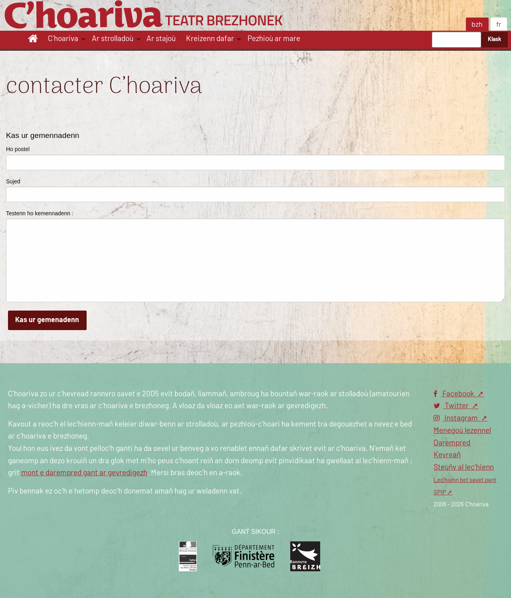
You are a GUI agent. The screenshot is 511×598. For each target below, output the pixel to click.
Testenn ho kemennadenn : (39, 213)
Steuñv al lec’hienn (464, 467)
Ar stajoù (161, 39)
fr (498, 24)
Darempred (452, 443)
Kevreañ (447, 455)
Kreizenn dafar (210, 39)
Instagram (456, 418)
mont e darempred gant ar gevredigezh (84, 473)
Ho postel (18, 149)
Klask (494, 39)
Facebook (455, 394)
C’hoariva (63, 39)
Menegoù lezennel (462, 431)
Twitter (452, 406)
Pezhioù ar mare (274, 39)
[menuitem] (34, 40)
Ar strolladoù (112, 39)
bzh (477, 24)
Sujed (13, 181)
